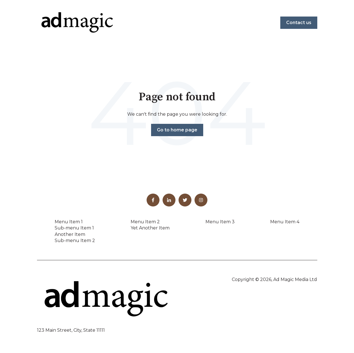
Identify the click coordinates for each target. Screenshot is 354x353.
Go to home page (177, 130)
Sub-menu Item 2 (75, 240)
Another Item (70, 234)
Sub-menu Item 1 (74, 228)
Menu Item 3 (220, 221)
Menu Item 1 (69, 221)
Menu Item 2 (145, 221)
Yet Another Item (150, 228)
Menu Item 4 (284, 221)
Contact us (298, 22)
